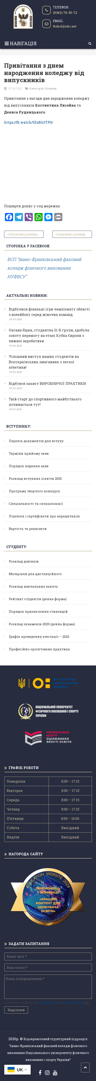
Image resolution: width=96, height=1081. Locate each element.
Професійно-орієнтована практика (39, 649)
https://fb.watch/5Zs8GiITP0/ (28, 122)
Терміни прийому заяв (29, 453)
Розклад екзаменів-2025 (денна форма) (42, 624)
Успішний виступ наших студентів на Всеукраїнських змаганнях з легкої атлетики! (44, 361)
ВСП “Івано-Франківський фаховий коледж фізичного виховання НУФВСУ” (44, 267)
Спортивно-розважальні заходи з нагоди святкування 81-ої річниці (74, 234)
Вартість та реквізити (28, 528)
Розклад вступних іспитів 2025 (35, 478)
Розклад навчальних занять (33, 586)
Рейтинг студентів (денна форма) (38, 599)
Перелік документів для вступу (36, 441)
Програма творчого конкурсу (34, 491)
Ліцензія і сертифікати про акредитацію (44, 516)
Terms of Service (72, 1002)
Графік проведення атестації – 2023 (39, 636)
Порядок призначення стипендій (38, 611)
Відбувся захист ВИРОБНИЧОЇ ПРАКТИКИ (47, 383)
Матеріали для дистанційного (35, 574)
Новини (51, 88)
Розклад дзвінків (24, 561)
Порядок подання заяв (28, 466)
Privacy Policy (47, 1002)
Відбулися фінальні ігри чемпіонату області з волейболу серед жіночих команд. (49, 312)
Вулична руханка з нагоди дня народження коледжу (27, 234)
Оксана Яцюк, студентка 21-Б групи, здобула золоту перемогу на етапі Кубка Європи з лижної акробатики (49, 335)
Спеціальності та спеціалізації (36, 503)
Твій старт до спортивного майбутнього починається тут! (45, 402)
